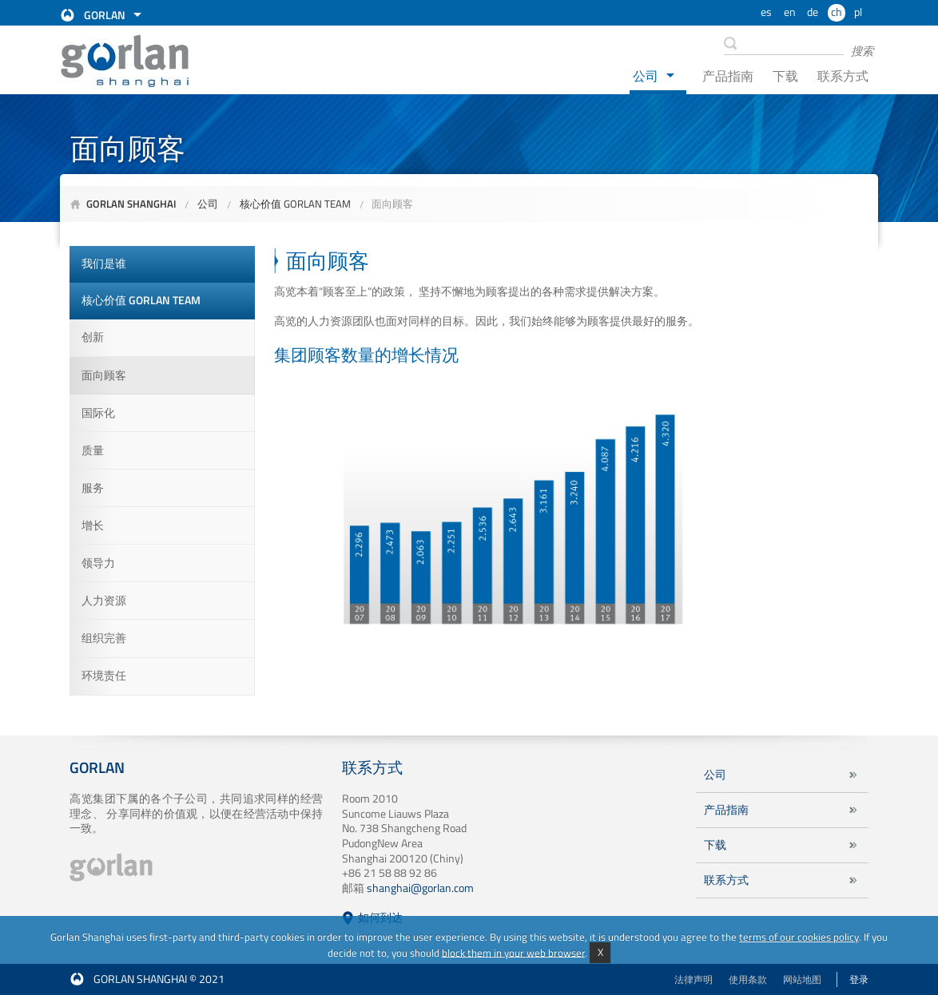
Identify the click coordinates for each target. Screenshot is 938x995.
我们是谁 (103, 263)
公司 (645, 75)
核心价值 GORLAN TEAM (295, 204)
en (790, 12)
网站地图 (802, 979)
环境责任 (103, 675)
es (766, 12)
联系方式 (842, 75)
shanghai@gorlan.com (420, 888)
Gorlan (104, 15)
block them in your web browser (513, 952)
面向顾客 (392, 204)
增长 (92, 525)
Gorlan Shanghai (131, 204)
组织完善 (103, 638)
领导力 (98, 563)
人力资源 (103, 600)
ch (836, 12)
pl (858, 12)
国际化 (98, 413)
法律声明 (693, 979)
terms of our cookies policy (799, 937)
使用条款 (748, 979)
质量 (92, 450)
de (812, 12)
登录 (858, 979)
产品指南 (727, 75)
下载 (785, 75)
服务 (92, 488)
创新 (92, 337)
